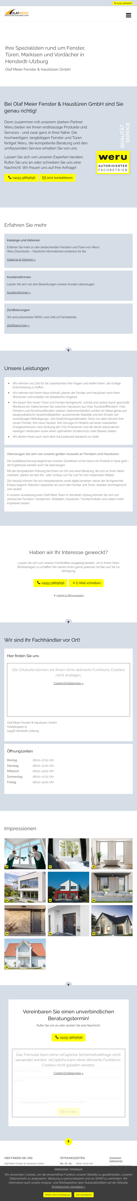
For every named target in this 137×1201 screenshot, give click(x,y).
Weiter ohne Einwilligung (57, 1194)
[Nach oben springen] (68, 350)
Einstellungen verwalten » (68, 1186)
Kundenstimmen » (19, 292)
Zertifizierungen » (18, 325)
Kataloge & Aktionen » (21, 259)
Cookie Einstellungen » (68, 683)
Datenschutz (116, 1161)
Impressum (115, 1157)
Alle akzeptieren (84, 1194)
